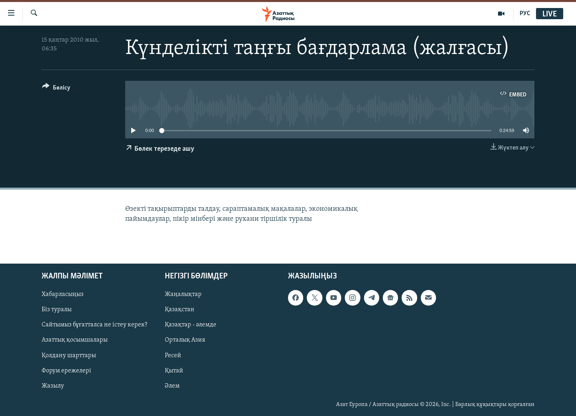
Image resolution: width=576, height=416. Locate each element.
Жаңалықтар (183, 294)
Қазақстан (179, 309)
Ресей (173, 355)
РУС (525, 13)
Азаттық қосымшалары (75, 340)
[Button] (56, 89)
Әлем (172, 385)
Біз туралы (57, 309)
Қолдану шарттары (69, 355)
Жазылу (53, 385)
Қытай (174, 370)
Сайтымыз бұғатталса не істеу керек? (94, 325)
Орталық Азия (185, 340)
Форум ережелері (66, 370)
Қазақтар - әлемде (190, 325)
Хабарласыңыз (63, 294)
